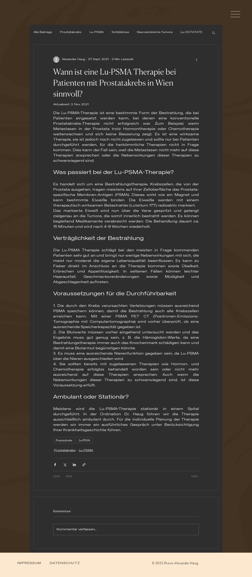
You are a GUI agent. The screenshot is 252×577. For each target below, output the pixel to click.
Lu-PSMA (96, 32)
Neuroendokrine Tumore (154, 32)
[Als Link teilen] (84, 464)
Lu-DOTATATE (191, 32)
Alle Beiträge (42, 32)
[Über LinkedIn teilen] (74, 464)
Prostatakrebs (71, 32)
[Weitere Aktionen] (196, 59)
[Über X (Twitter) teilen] (65, 464)
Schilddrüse (120, 32)
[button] (235, 14)
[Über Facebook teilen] (55, 464)
